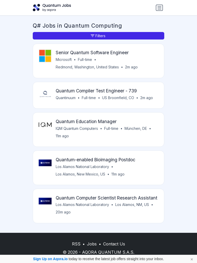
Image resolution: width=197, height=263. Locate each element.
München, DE (136, 128)
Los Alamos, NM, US (132, 204)
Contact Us (114, 243)
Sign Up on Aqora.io (50, 259)
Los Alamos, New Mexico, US (80, 174)
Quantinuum (66, 97)
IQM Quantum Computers (77, 128)
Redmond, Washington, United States (87, 67)
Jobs (92, 243)
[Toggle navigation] (159, 8)
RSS (76, 243)
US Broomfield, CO (118, 97)
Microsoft (64, 59)
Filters (98, 36)
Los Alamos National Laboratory (82, 166)
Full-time (85, 59)
